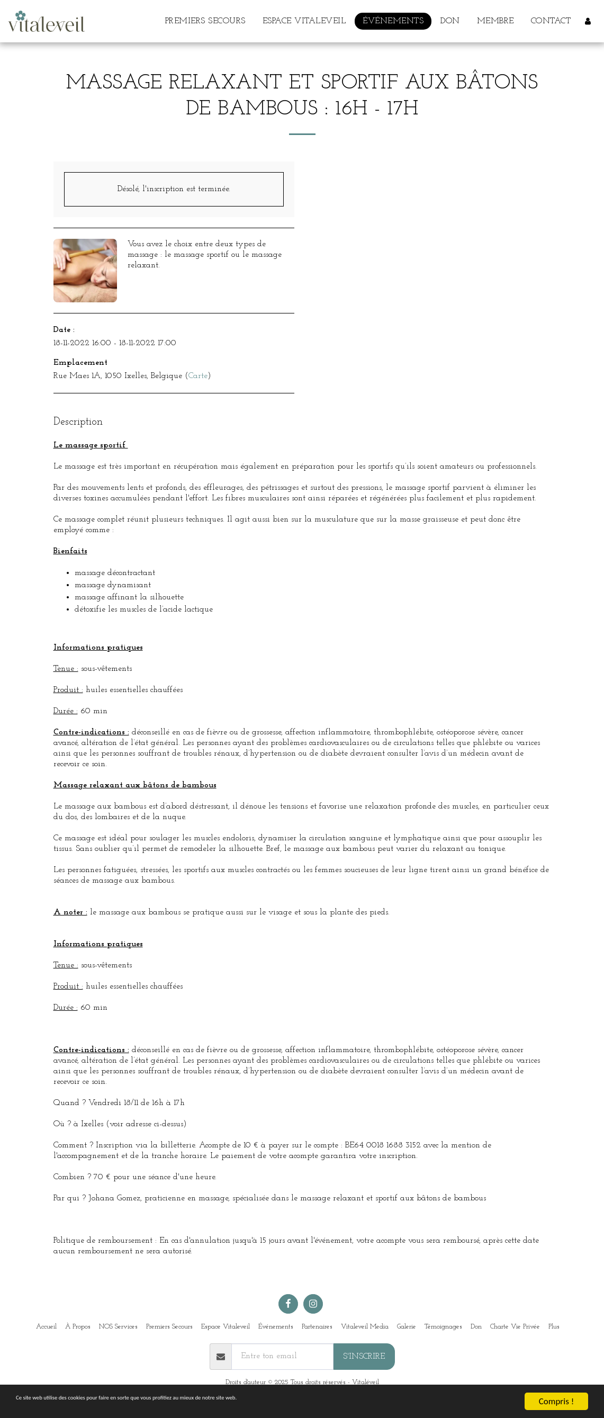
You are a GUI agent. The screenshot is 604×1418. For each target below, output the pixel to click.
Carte (198, 376)
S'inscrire (364, 1356)
